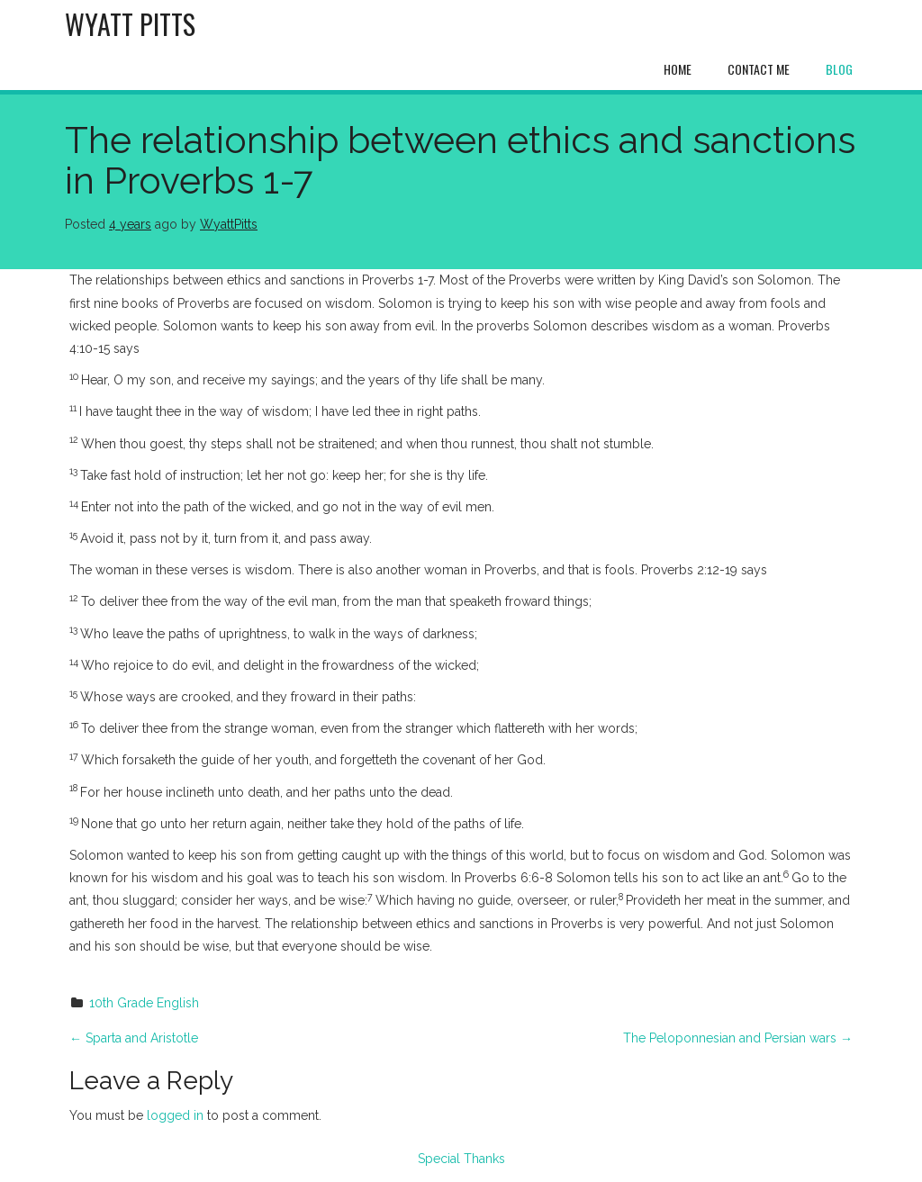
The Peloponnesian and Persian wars (738, 1038)
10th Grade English (144, 1003)
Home (678, 68)
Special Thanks (461, 1158)
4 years (130, 224)
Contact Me (759, 68)
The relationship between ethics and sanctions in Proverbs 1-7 (460, 160)
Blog (839, 68)
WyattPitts (229, 224)
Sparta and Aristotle (133, 1038)
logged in (175, 1115)
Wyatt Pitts (130, 24)
